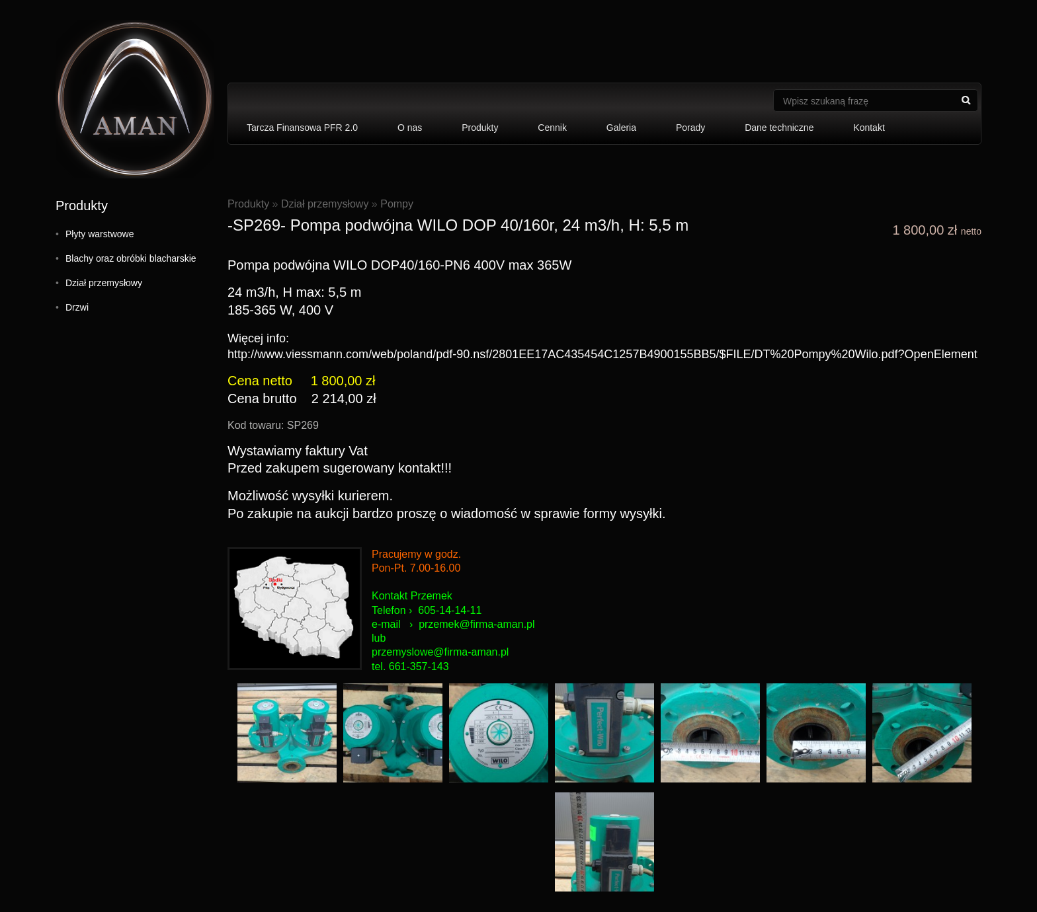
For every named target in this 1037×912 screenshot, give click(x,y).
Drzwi (77, 307)
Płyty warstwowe (99, 234)
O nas (409, 127)
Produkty (480, 127)
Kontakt (868, 127)
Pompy (396, 203)
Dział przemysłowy (103, 283)
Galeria (621, 127)
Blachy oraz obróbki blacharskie (130, 258)
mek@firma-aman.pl (486, 624)
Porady (690, 127)
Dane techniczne (779, 127)
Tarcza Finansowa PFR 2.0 (302, 127)
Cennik (552, 127)
